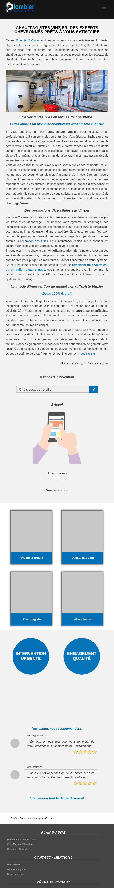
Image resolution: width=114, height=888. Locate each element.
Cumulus (12, 849)
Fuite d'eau (13, 839)
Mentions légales (16, 869)
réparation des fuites (34, 241)
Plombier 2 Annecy (19, 818)
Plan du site (13, 864)
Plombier (28, 844)
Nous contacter (15, 874)
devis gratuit (88, 353)
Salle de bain (26, 849)
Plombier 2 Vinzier (28, 40)
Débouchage (28, 839)
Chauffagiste (14, 844)
